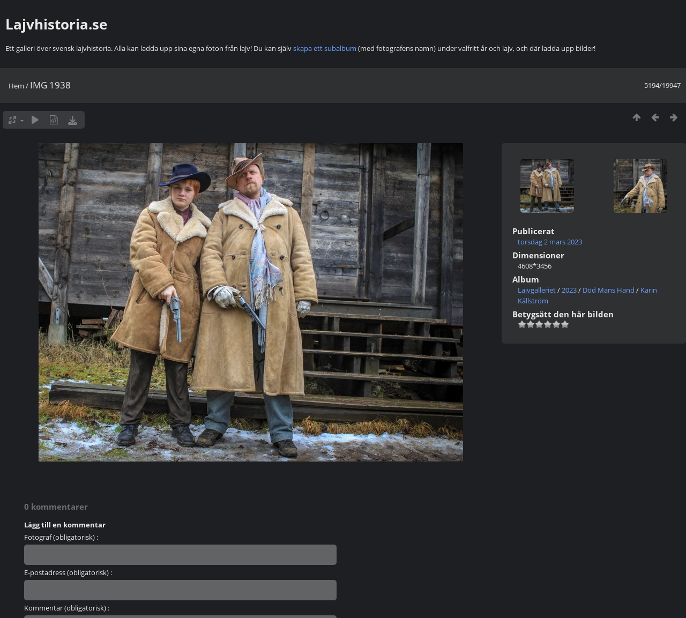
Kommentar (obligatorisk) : (66, 608)
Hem (16, 86)
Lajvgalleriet (537, 290)
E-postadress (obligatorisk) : (68, 572)
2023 (569, 290)
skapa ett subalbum (324, 48)
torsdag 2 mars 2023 (550, 242)
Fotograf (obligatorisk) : (61, 537)
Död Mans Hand (609, 290)
